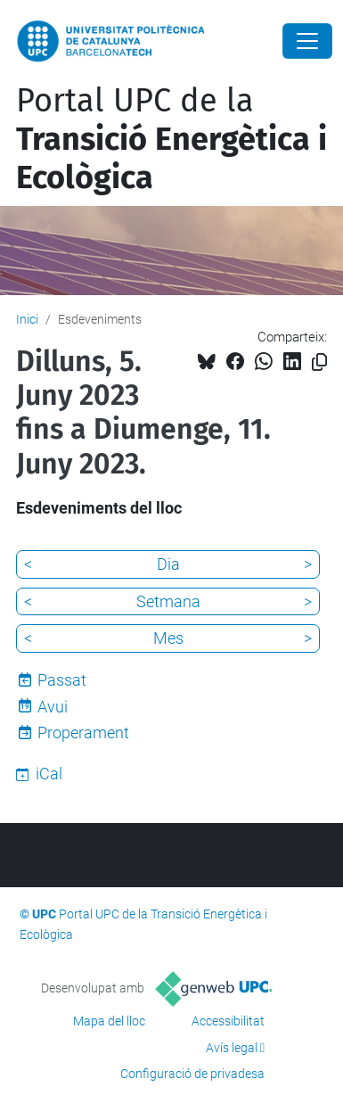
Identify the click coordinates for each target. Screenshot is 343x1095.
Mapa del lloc (109, 1021)
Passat (61, 680)
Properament (83, 732)
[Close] (307, 41)
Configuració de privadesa (192, 1073)
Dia (168, 564)
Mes (168, 638)
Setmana (168, 601)
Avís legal (231, 1048)
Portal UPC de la (171, 139)
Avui (52, 706)
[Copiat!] (319, 362)
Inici (27, 319)
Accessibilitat (228, 1021)
